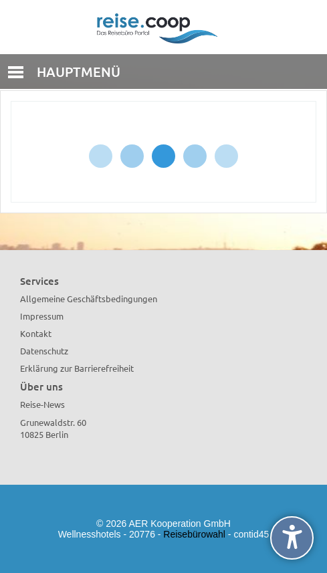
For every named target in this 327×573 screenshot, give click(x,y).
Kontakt (35, 333)
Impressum (42, 316)
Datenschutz (44, 350)
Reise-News (42, 404)
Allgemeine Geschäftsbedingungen (88, 298)
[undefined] (292, 538)
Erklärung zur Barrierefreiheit (77, 368)
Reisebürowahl (194, 534)
